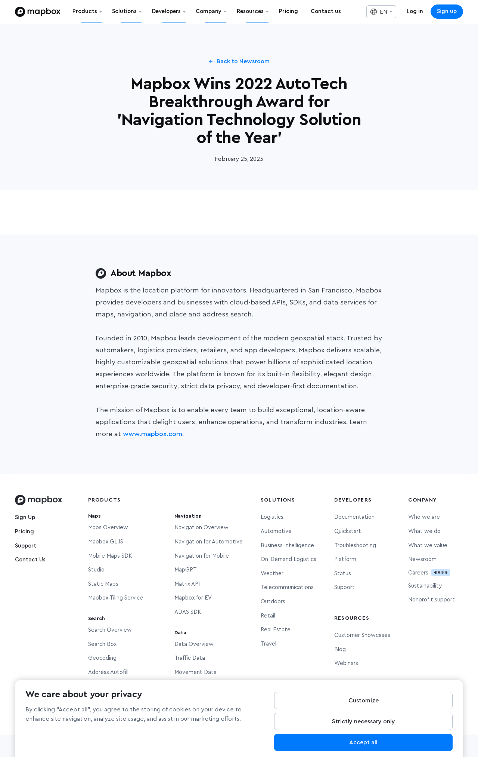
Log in (415, 11)
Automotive (276, 531)
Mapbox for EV (193, 598)
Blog (340, 649)
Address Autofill (108, 672)
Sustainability (425, 586)
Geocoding (102, 658)
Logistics (272, 517)
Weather (272, 573)
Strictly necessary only (363, 726)
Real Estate (276, 629)
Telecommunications (287, 587)
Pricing (24, 531)
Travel (268, 644)
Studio (96, 570)
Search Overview (110, 630)
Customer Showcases (362, 635)
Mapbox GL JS (105, 542)
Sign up (447, 11)
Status (342, 573)
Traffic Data (189, 658)
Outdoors (273, 601)
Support (25, 546)
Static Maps (103, 584)
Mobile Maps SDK (110, 556)
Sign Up (25, 517)
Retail (268, 616)
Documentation (354, 517)
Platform (345, 559)
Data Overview (194, 644)
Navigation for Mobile (201, 556)
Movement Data (195, 672)
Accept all (363, 747)
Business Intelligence (287, 545)
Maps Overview (108, 527)
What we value (427, 545)
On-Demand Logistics (288, 559)
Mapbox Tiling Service (115, 598)
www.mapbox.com (152, 434)
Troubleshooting (355, 545)
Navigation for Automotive (208, 542)
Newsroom (422, 559)
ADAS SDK (187, 612)
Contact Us (30, 560)
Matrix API (187, 584)
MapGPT (185, 570)
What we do (424, 531)
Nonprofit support (431, 600)
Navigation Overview (201, 527)
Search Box (102, 644)
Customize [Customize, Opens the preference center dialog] (363, 705)
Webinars (346, 663)
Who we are (424, 517)
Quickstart (347, 531)
